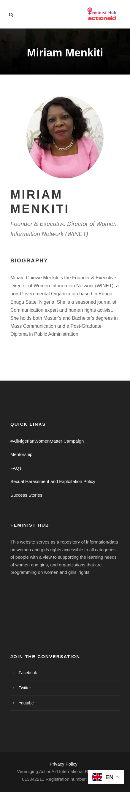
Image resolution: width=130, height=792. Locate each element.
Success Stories (26, 495)
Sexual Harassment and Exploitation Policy (52, 481)
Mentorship (21, 454)
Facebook (28, 672)
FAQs (16, 468)
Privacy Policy (63, 763)
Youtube (26, 703)
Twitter (25, 687)
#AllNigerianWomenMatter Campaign (47, 440)
